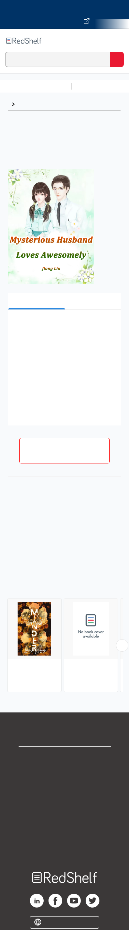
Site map (64, 848)
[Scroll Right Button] (122, 645)
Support (64, 772)
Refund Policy (65, 818)
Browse (28, 104)
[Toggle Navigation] (117, 40)
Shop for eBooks (65, 757)
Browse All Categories (36, 86)
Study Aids (93, 86)
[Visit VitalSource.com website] (64, 14)
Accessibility (64, 833)
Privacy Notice (64, 788)
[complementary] (64, 633)
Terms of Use (64, 803)
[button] (63, 325)
